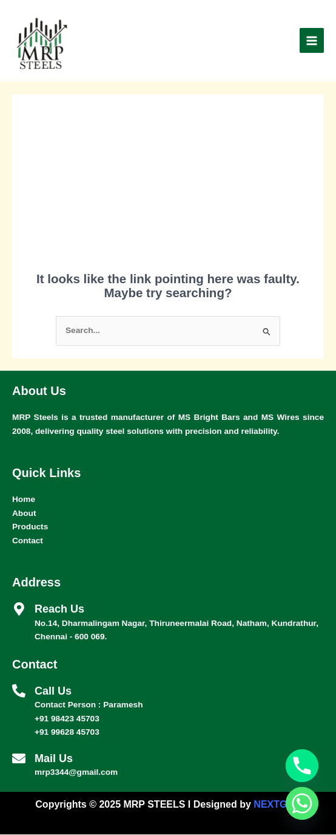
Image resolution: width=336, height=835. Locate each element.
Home (23, 499)
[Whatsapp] (302, 803)
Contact (27, 541)
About (24, 513)
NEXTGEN (277, 805)
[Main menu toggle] (312, 41)
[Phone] (302, 765)
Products (30, 527)
